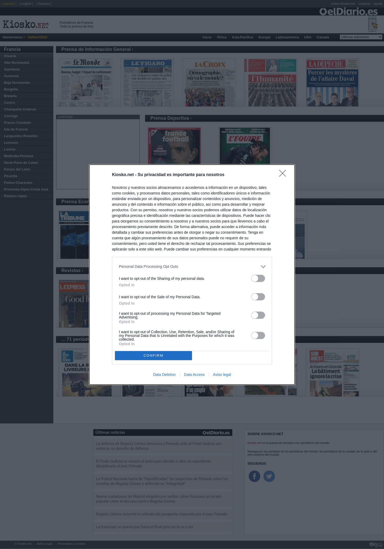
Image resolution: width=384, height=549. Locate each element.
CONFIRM (153, 355)
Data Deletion (164, 374)
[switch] (258, 278)
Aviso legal (222, 374)
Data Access (194, 374)
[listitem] (192, 266)
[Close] (284, 175)
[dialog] (192, 275)
